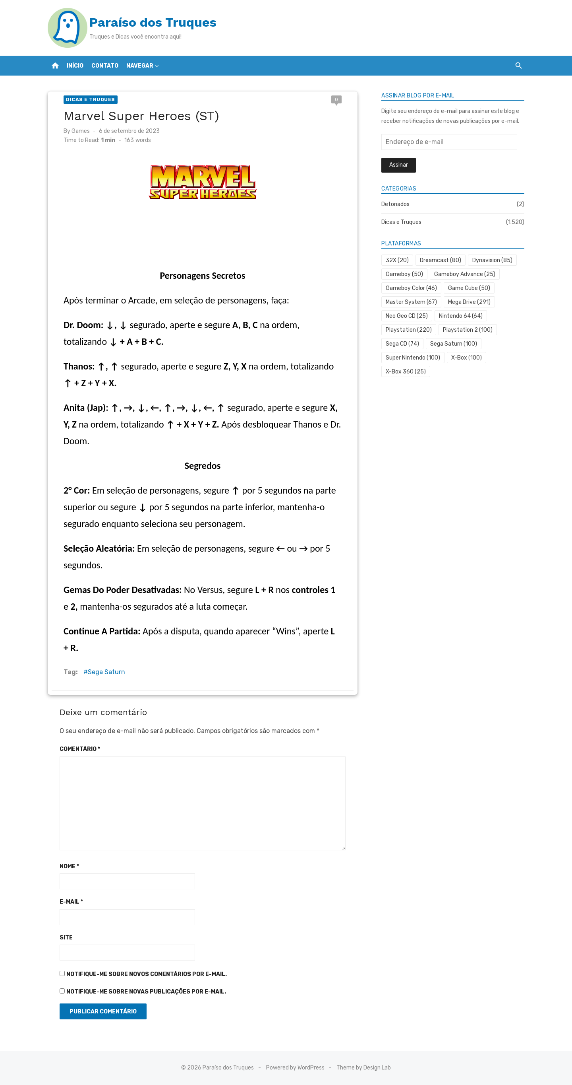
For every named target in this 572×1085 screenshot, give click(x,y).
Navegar (139, 65)
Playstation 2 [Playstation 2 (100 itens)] (468, 330)
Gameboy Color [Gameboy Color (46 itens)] (411, 288)
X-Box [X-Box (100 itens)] (466, 357)
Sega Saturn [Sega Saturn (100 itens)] (453, 343)
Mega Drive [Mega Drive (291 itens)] (469, 302)
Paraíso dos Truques (152, 22)
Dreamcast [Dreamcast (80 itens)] (440, 260)
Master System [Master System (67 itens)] (411, 302)
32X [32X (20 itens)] (397, 260)
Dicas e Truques (90, 99)
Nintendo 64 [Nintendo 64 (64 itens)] (461, 316)
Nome (69, 866)
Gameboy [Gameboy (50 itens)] (404, 274)
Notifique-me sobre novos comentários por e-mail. (146, 974)
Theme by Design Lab (363, 1067)
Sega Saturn (106, 672)
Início (75, 65)
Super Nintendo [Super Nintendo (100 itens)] (413, 357)
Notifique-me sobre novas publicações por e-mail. (146, 991)
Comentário (80, 749)
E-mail (71, 901)
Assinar (398, 164)
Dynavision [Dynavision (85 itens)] (492, 260)
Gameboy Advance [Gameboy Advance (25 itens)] (464, 274)
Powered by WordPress (295, 1067)
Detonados (395, 204)
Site (66, 937)
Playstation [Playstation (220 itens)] (409, 330)
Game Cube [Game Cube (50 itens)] (469, 288)
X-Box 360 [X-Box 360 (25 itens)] (406, 371)
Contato (104, 65)
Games (81, 131)
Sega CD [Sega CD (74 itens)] (402, 343)
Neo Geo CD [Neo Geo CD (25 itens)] (407, 316)
